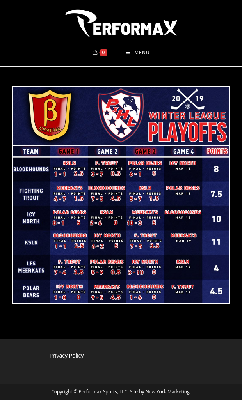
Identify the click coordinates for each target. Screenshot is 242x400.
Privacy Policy (67, 355)
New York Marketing (168, 391)
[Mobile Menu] (137, 52)
